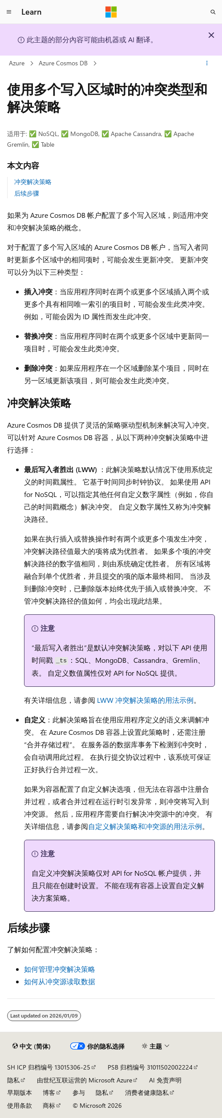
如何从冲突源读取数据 (59, 981)
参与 (79, 1092)
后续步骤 (26, 193)
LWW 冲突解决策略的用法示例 (145, 700)
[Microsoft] (111, 12)
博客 (49, 1092)
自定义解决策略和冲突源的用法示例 (145, 826)
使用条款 (19, 1105)
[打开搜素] (213, 12)
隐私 (13, 1080)
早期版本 (19, 1092)
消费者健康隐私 (147, 1092)
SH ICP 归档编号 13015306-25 (48, 1067)
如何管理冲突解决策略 (59, 969)
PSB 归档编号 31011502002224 (150, 1067)
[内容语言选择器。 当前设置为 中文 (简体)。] (31, 1046)
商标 (49, 1105)
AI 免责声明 (165, 1080)
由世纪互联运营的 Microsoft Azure (84, 1080)
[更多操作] (207, 63)
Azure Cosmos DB (63, 63)
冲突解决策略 (33, 181)
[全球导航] (9, 12)
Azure (16, 63)
